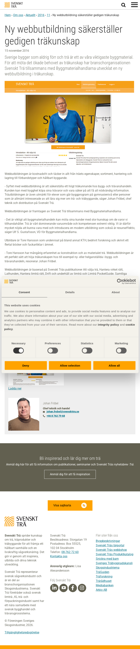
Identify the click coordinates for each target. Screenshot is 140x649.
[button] (134, 4)
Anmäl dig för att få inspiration (70, 474)
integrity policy (108, 324)
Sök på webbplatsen (125, 4)
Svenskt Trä (14, 5)
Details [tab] (70, 292)
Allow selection (70, 365)
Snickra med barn (107, 558)
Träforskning (104, 576)
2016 (41, 15)
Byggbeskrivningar (108, 541)
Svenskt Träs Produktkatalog (114, 554)
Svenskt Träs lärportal (110, 545)
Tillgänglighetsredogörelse (22, 632)
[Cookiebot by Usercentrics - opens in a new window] (119, 281)
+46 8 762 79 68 (56, 415)
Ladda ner (14, 388)
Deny (25, 365)
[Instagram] (82, 588)
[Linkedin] (54, 588)
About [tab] (116, 292)
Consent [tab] (24, 292)
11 (48, 15)
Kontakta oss (58, 556)
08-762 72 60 (70, 552)
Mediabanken (105, 585)
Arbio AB (101, 590)
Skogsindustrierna (107, 567)
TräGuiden (102, 572)
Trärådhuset (104, 581)
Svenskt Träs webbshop (111, 550)
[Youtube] (63, 588)
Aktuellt (30, 15)
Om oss (18, 15)
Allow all (114, 365)
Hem (8, 15)
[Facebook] (72, 588)
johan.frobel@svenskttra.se (63, 411)
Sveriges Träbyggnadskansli (114, 563)
